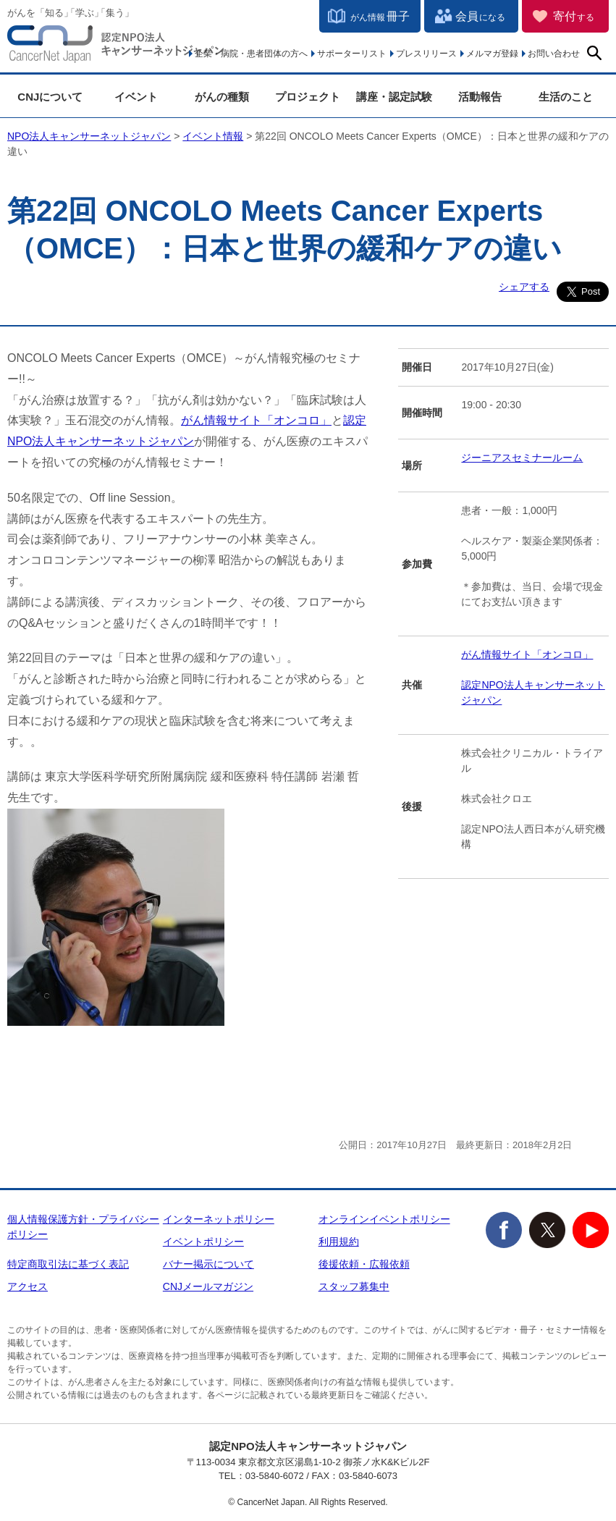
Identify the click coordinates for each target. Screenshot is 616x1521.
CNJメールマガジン (208, 1286)
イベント (136, 96)
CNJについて (50, 96)
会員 (480, 16)
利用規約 (338, 1241)
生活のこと (566, 96)
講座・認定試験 (394, 96)
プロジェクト (307, 96)
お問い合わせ (554, 53)
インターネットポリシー (218, 1219)
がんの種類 (222, 96)
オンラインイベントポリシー (384, 1219)
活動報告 (480, 96)
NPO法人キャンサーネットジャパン (115, 47)
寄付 (573, 16)
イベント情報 (212, 136)
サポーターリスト (352, 53)
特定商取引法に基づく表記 (68, 1264)
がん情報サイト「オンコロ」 (256, 420)
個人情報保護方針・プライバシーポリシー (83, 1226)
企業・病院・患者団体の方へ (251, 53)
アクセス (27, 1286)
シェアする (524, 286)
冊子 (380, 16)
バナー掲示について (208, 1264)
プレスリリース (426, 53)
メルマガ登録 (492, 53)
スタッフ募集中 (353, 1286)
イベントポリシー (203, 1241)
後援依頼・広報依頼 (364, 1264)
